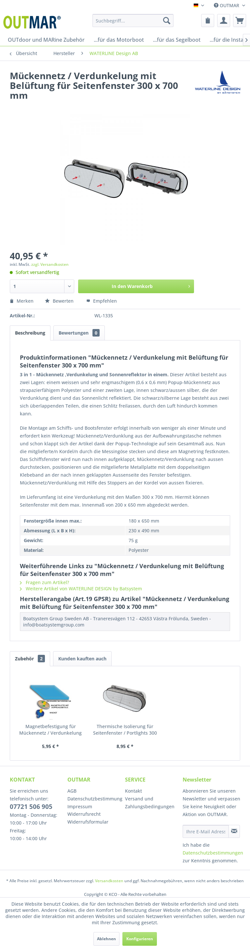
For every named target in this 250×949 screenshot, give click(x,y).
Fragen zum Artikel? (44, 582)
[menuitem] (133, 20)
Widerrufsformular (87, 822)
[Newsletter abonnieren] (234, 831)
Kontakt (133, 791)
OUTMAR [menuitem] (227, 5)
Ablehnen (106, 939)
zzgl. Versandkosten (50, 264)
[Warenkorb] (239, 20)
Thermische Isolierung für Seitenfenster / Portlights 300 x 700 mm (125, 729)
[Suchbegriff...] (133, 20)
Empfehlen (101, 301)
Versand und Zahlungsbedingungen (149, 803)
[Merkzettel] (207, 20)
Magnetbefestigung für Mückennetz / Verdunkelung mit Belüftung (50, 729)
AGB (71, 791)
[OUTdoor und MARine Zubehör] (46, 40)
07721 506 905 (31, 806)
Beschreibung (30, 333)
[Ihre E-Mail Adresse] (206, 831)
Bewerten (60, 301)
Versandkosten (109, 881)
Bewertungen (79, 333)
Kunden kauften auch (82, 658)
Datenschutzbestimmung (94, 799)
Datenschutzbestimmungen (213, 853)
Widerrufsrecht (84, 814)
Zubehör (30, 658)
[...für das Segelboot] (176, 40)
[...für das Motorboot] (118, 40)
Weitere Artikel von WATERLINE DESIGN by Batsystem (81, 588)
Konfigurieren (139, 939)
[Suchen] (167, 20)
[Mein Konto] (223, 20)
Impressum (79, 806)
